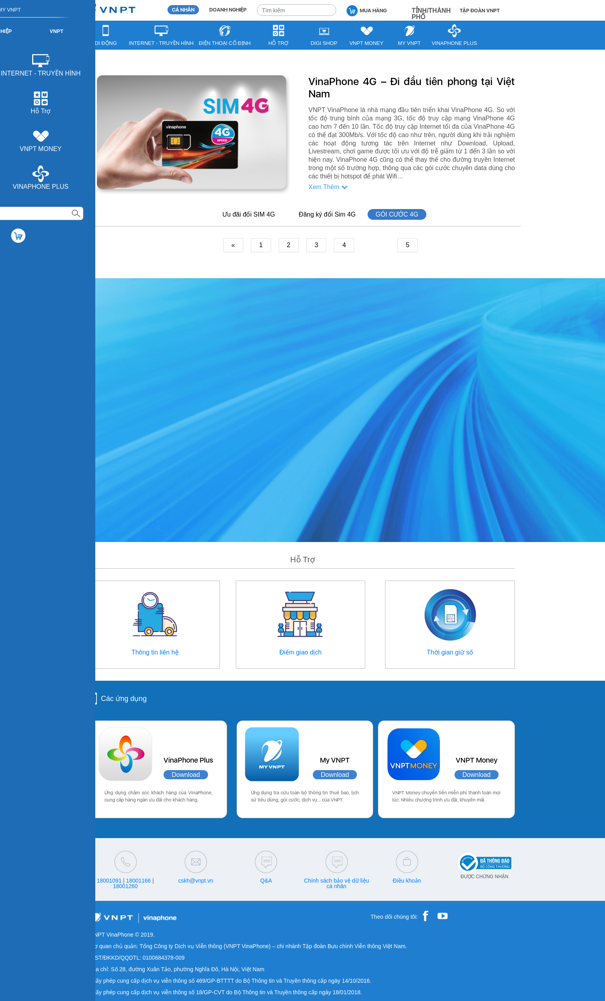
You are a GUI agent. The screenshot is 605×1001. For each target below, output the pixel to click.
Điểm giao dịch (300, 652)
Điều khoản (407, 880)
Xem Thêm (328, 187)
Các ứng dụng (123, 699)
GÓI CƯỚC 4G (397, 214)
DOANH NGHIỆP (228, 10)
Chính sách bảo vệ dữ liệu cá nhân (336, 883)
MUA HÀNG (367, 10)
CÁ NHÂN (183, 10)
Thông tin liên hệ (154, 652)
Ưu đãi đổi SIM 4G (248, 214)
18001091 (109, 880)
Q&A (266, 880)
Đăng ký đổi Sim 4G (327, 214)
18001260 (125, 886)
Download (185, 774)
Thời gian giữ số (450, 652)
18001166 (138, 880)
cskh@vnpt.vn (195, 880)
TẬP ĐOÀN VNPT (480, 11)
